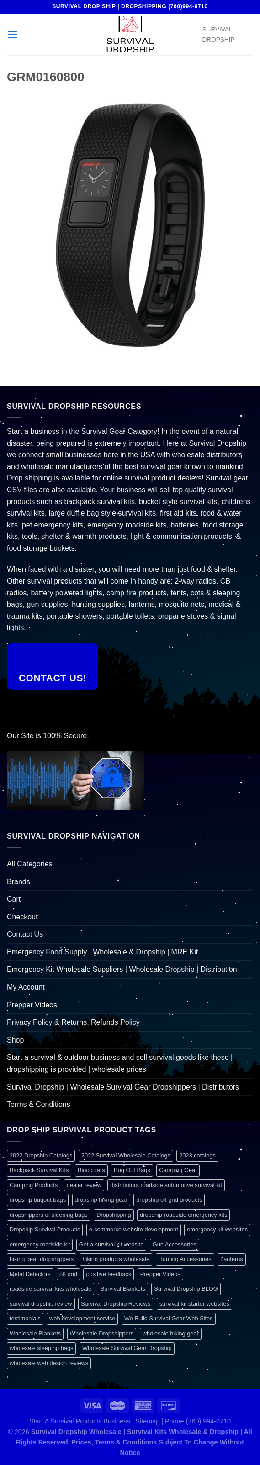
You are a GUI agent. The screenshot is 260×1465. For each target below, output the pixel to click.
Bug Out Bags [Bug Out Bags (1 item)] (132, 1170)
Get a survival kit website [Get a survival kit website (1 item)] (111, 1244)
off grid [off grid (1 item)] (68, 1274)
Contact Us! (53, 678)
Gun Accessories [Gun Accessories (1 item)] (174, 1244)
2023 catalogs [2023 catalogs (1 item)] (197, 1155)
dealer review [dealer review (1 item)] (84, 1185)
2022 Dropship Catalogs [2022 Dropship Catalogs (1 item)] (41, 1155)
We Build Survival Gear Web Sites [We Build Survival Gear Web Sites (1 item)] (168, 1318)
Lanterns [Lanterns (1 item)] (231, 1259)
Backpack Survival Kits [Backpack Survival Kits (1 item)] (39, 1170)
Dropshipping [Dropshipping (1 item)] (113, 1214)
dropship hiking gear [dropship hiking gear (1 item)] (101, 1199)
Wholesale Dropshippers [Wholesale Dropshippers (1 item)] (101, 1333)
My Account (26, 987)
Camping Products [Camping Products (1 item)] (34, 1185)
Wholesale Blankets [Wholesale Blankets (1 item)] (35, 1333)
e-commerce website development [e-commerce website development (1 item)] (133, 1229)
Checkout (22, 917)
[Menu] (12, 34)
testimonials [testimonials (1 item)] (25, 1318)
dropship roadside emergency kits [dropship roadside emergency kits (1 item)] (183, 1214)
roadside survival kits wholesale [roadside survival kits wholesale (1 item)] (50, 1288)
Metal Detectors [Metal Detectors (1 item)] (30, 1274)
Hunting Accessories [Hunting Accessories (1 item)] (185, 1259)
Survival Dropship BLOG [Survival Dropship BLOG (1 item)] (186, 1288)
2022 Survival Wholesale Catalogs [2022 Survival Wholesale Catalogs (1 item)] (125, 1155)
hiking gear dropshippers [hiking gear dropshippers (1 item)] (42, 1259)
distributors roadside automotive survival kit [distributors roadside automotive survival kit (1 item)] (166, 1185)
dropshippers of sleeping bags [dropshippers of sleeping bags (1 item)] (49, 1214)
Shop (15, 1040)
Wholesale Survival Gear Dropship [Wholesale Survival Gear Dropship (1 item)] (127, 1348)
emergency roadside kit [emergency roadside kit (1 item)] (40, 1244)
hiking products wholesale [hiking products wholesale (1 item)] (116, 1259)
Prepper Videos (32, 1005)
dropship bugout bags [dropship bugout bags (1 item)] (38, 1199)
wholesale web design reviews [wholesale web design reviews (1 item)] (49, 1363)
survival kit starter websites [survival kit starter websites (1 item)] (194, 1303)
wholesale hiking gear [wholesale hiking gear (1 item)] (171, 1333)
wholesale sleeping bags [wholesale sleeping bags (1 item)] (41, 1348)
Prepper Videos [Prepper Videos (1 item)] (160, 1274)
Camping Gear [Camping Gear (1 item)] (178, 1170)
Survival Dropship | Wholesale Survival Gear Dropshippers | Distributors (123, 1087)
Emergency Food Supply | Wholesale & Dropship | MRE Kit (102, 952)
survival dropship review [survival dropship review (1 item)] (41, 1303)
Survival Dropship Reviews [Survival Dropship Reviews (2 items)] (115, 1303)
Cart (14, 899)
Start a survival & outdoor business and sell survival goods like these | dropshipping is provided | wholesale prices (120, 1063)
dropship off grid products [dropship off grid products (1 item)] (169, 1199)
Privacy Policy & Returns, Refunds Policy (73, 1022)
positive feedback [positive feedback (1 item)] (108, 1274)
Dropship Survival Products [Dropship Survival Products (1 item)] (45, 1229)
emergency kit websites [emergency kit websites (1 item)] (217, 1229)
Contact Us (25, 934)
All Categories (30, 864)
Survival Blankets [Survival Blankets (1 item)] (123, 1288)
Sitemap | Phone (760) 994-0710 (183, 1421)
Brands (18, 882)
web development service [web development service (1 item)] (82, 1318)
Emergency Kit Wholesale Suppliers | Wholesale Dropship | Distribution (122, 969)
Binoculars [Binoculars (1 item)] (91, 1170)
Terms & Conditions (38, 1104)
